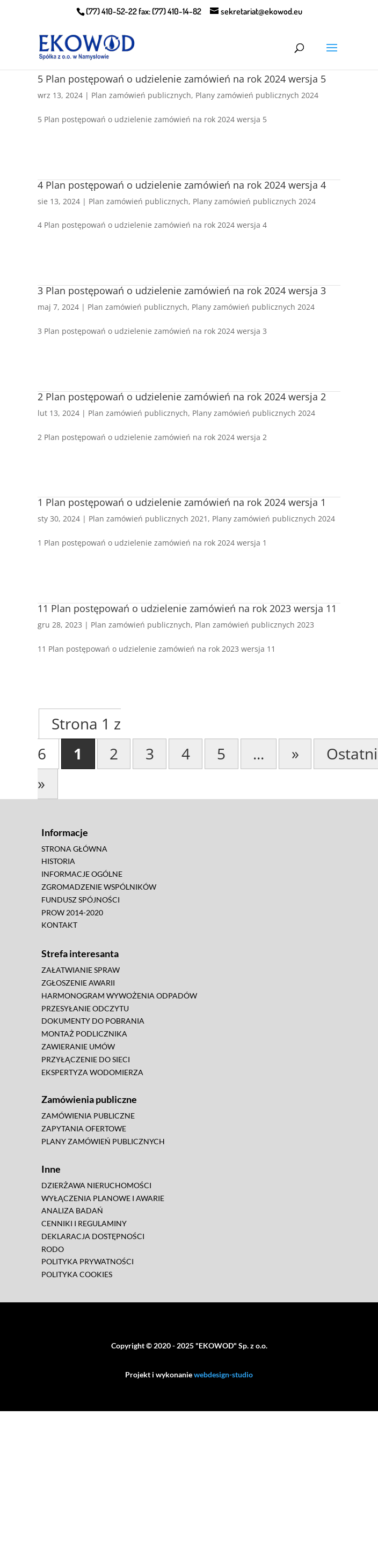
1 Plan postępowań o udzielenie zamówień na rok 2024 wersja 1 (182, 502)
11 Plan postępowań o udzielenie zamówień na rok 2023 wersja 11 (187, 608)
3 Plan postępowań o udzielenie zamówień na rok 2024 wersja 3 (182, 290)
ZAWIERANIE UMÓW (78, 1046)
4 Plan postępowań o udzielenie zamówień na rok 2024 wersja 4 (182, 184)
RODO (52, 1249)
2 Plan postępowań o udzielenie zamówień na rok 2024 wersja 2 (182, 396)
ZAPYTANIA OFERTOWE (83, 1128)
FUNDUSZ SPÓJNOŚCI (80, 899)
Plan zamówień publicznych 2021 (148, 518)
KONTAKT (59, 924)
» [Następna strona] (295, 754)
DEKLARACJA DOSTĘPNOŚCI (92, 1236)
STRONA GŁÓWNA (74, 848)
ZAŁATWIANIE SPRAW (80, 969)
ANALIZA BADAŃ (72, 1210)
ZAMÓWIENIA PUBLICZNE (88, 1115)
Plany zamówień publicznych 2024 (256, 95)
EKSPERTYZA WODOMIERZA (92, 1072)
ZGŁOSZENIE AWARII (78, 982)
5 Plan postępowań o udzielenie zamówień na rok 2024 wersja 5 (182, 78)
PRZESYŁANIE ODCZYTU (85, 1008)
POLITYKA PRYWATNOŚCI (87, 1261)
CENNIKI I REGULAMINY (84, 1223)
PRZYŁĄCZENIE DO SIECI (85, 1059)
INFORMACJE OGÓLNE (81, 873)
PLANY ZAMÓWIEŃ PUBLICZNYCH (103, 1141)
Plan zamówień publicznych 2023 (254, 625)
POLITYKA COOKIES (76, 1274)
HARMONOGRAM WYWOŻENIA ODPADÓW (119, 995)
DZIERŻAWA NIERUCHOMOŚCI (96, 1185)
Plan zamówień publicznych (141, 95)
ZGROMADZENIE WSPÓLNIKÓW (98, 886)
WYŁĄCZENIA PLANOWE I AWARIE (102, 1198)
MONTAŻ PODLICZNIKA (84, 1033)
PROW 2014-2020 (72, 912)
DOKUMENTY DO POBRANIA (92, 1020)
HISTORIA (58, 861)
